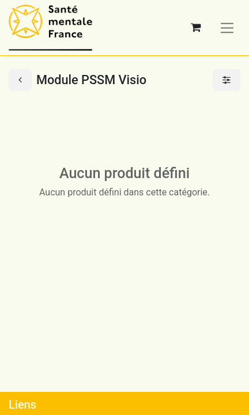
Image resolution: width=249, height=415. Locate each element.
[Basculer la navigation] (227, 27)
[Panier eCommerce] (196, 27)
